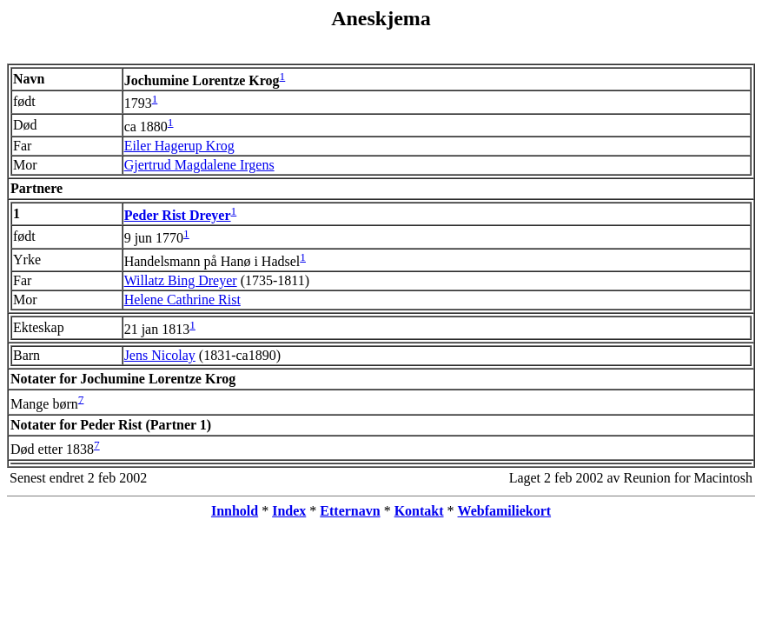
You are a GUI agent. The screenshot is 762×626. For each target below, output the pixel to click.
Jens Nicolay (159, 355)
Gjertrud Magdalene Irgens (199, 164)
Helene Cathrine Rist (182, 299)
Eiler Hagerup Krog (179, 145)
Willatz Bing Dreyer (180, 280)
